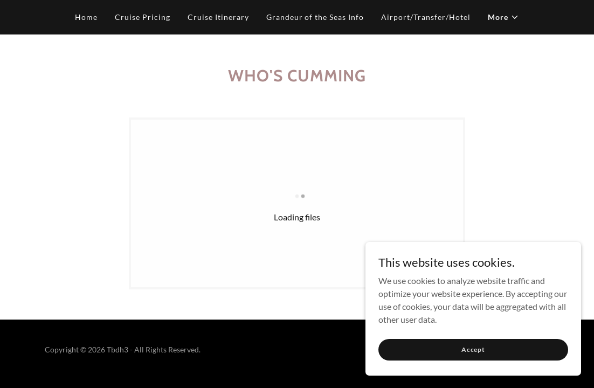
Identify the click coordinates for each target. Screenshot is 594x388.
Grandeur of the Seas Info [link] (315, 17)
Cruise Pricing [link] (142, 17)
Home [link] (86, 17)
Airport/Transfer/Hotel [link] (426, 17)
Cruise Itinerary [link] (218, 17)
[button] (503, 17)
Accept (473, 364)
